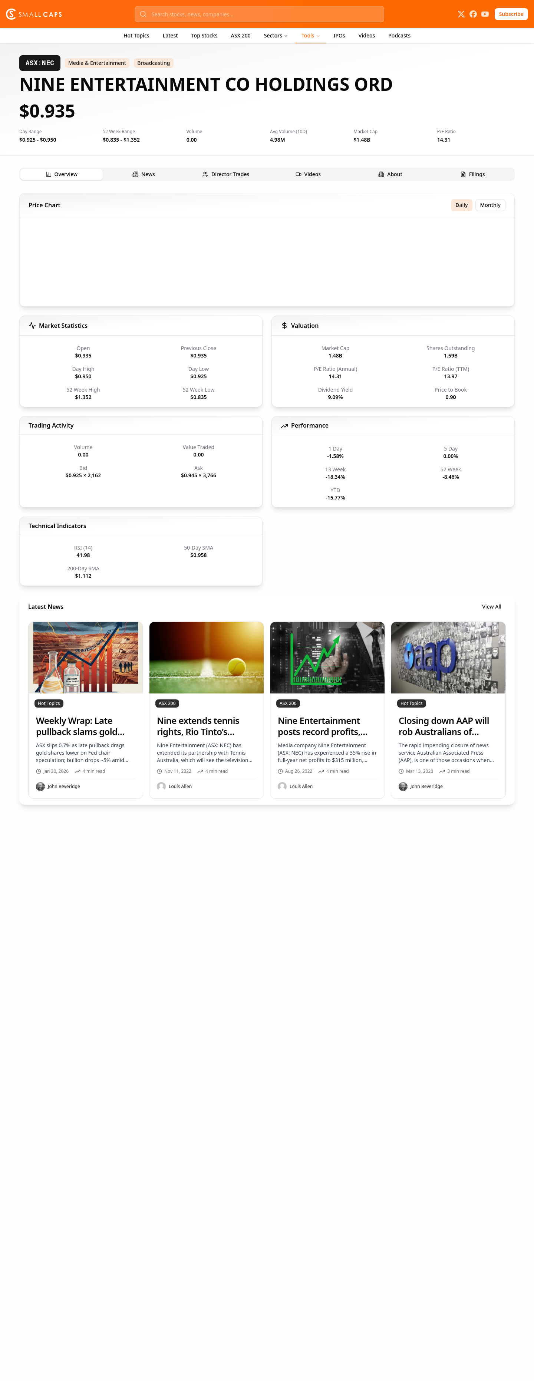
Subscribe (511, 13)
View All (491, 606)
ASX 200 (241, 35)
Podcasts (399, 35)
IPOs (339, 35)
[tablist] (267, 174)
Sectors (276, 35)
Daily (461, 204)
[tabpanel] (267, 499)
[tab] (61, 174)
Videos (367, 35)
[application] (267, 263)
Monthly (490, 204)
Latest (170, 35)
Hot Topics (136, 35)
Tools (310, 35)
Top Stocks (204, 35)
